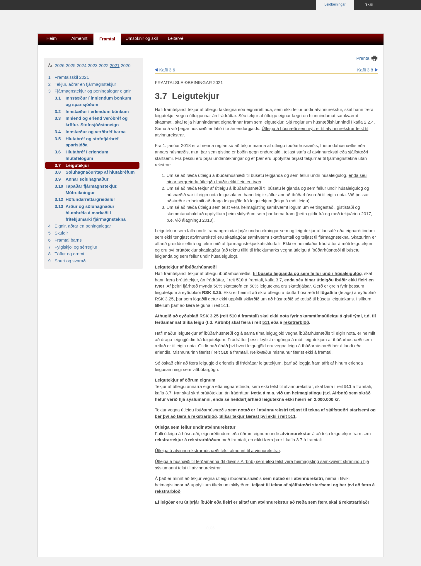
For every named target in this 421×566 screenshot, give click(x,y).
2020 (125, 65)
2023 (92, 65)
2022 (103, 65)
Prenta (362, 58)
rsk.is (369, 4)
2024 (81, 65)
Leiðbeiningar (334, 4)
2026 (59, 65)
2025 (70, 65)
